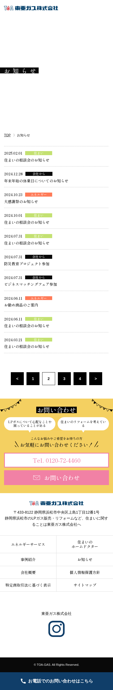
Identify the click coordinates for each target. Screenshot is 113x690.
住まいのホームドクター (85, 544)
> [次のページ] (96, 379)
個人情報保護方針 (85, 572)
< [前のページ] (17, 379)
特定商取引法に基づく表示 (28, 585)
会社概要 (28, 572)
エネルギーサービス (28, 544)
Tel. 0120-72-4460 (57, 460)
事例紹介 (28, 559)
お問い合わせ (56, 477)
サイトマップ (85, 585)
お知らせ (84, 559)
